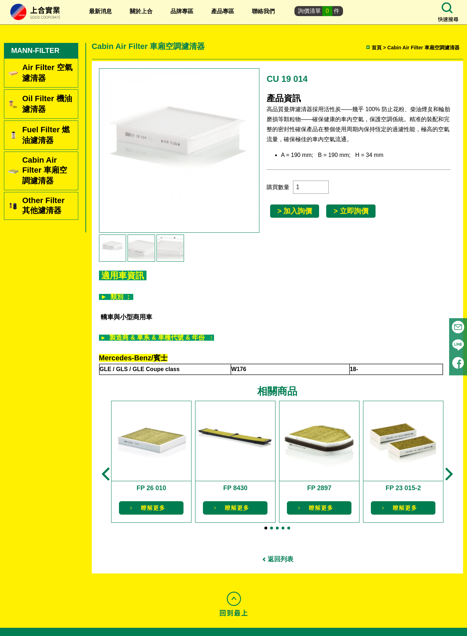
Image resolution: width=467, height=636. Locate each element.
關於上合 (141, 11)
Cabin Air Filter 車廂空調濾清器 (423, 47)
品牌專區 (181, 11)
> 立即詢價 (351, 211)
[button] (107, 472)
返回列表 (281, 557)
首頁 (376, 47)
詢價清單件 (319, 11)
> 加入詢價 (295, 211)
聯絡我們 (263, 11)
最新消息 (100, 11)
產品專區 (222, 11)
